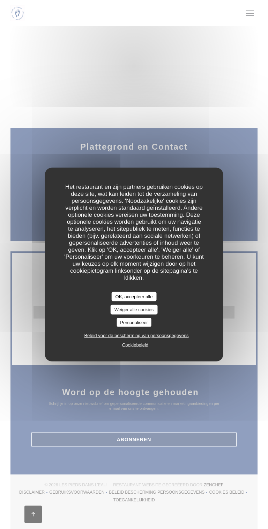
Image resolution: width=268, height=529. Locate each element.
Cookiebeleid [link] (135, 345)
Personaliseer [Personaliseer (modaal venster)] (134, 322)
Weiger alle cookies (134, 309)
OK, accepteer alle (134, 296)
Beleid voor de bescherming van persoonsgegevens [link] (136, 335)
